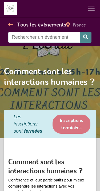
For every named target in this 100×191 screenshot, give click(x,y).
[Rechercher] (85, 37)
